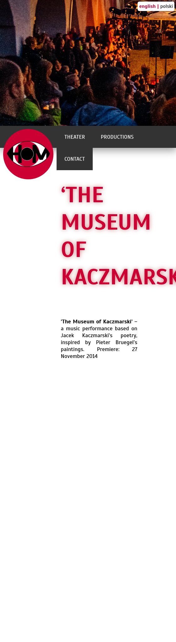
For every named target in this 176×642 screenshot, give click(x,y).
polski (166, 6)
